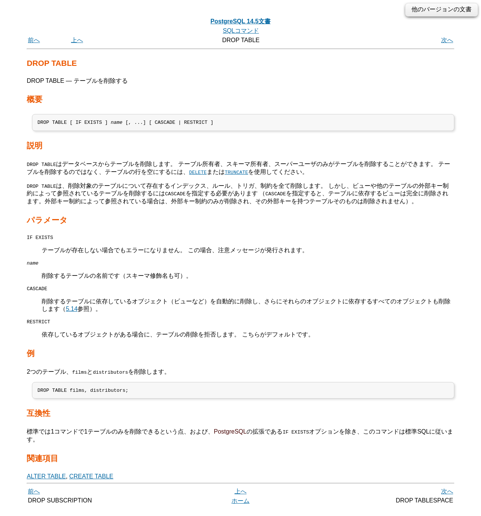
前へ (34, 40)
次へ (447, 40)
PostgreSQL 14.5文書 (240, 21)
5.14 (71, 313)
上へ (77, 40)
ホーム (240, 507)
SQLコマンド (241, 30)
